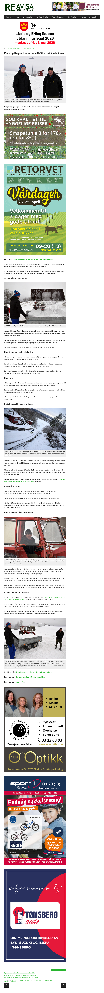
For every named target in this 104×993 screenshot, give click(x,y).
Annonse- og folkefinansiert (88, 17)
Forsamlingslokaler (58, 17)
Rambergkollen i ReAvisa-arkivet (31, 677)
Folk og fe (56, 970)
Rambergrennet (10, 981)
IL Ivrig (29, 980)
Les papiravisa (27, 17)
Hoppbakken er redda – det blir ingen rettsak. (34, 259)
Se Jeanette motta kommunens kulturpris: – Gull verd (21, 977)
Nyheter (8, 17)
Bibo (12, 980)
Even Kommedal (20, 980)
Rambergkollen (50, 980)
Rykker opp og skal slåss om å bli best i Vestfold (19, 973)
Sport (62, 970)
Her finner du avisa (42, 17)
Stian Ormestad (28, 48)
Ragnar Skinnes (38, 980)
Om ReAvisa (72, 17)
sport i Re (20, 682)
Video (17, 17)
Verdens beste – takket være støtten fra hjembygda (20, 975)
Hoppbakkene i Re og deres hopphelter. (33, 672)
